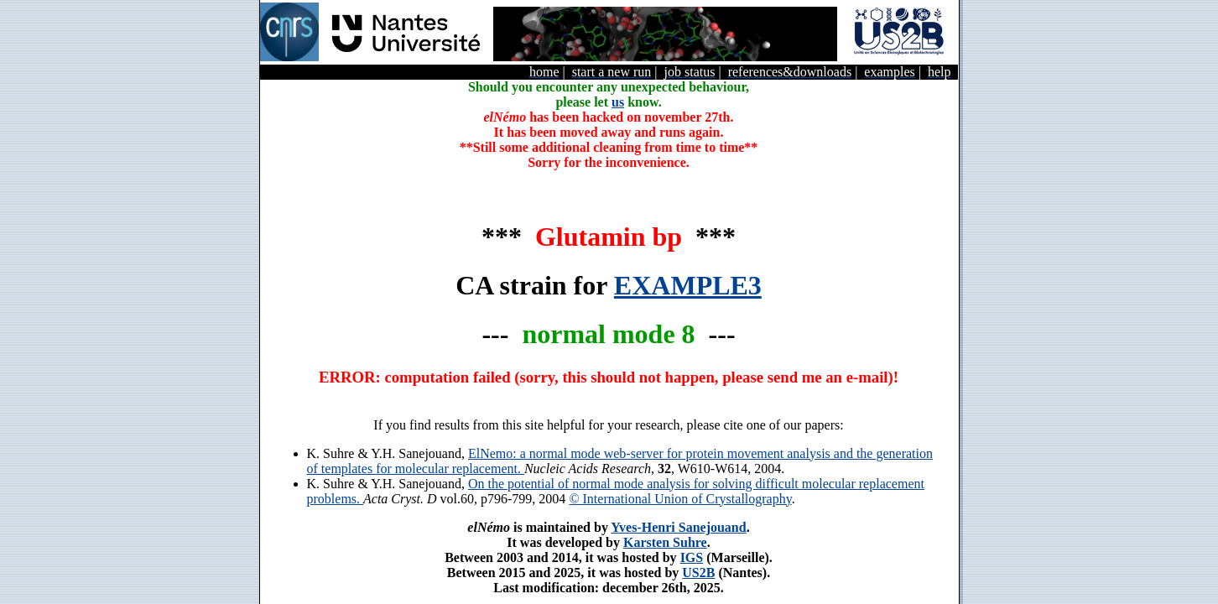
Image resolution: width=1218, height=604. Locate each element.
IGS (692, 557)
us (618, 102)
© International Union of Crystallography (680, 499)
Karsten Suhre (665, 542)
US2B (698, 572)
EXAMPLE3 (688, 285)
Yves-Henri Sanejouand (678, 527)
